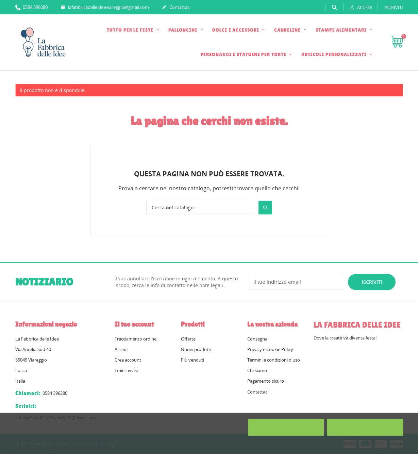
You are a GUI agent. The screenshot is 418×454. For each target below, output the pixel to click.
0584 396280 (31, 7)
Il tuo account (134, 324)
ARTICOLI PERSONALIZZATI (334, 54)
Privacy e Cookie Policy (270, 349)
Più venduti (192, 360)
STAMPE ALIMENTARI (342, 30)
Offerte (188, 339)
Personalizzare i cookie (86, 445)
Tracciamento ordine (135, 339)
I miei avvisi (126, 370)
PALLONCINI (183, 30)
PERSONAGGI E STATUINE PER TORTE (244, 54)
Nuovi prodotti (196, 349)
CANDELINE (288, 30)
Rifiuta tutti (286, 427)
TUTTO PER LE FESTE (130, 30)
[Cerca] (200, 207)
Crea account (128, 360)
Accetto (365, 427)
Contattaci (176, 7)
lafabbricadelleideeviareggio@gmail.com (105, 7)
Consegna (257, 339)
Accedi (121, 349)
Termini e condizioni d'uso (273, 360)
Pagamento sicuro (265, 381)
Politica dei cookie (35, 445)
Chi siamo (257, 370)
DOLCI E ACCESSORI (236, 30)
